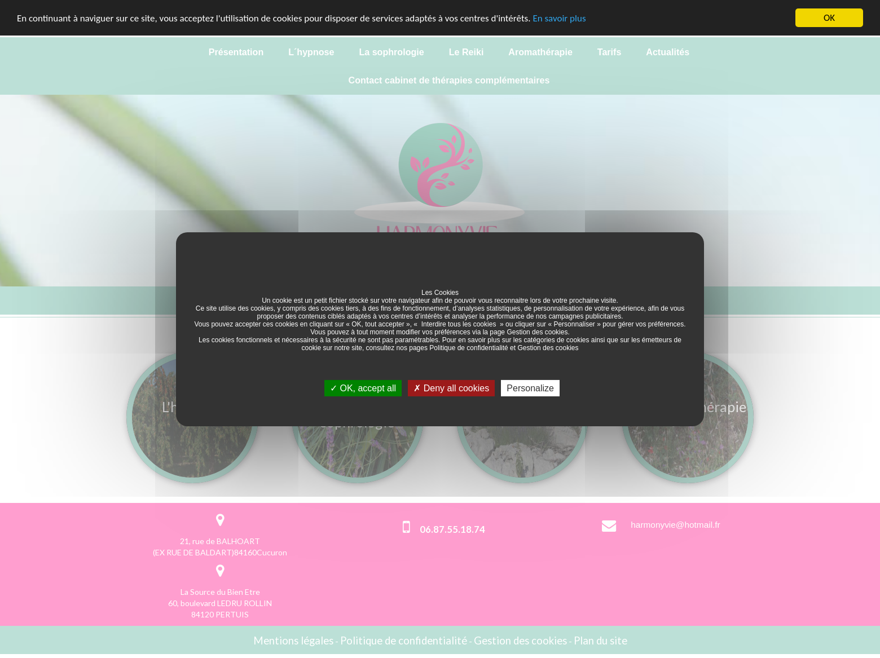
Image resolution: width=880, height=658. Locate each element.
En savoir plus (559, 18)
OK (829, 18)
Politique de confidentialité (468, 347)
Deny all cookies (451, 387)
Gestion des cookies (537, 331)
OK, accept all (363, 387)
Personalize (530, 387)
